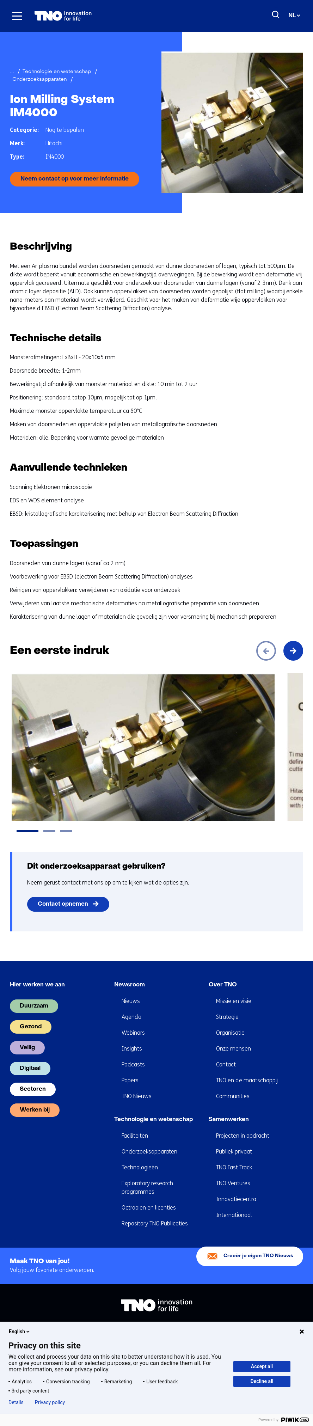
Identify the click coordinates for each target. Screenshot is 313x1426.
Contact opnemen (63, 904)
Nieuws (131, 1001)
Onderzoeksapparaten (149, 1151)
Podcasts (133, 1064)
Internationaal (234, 1215)
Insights (132, 1048)
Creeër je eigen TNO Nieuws (258, 1256)
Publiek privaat (234, 1151)
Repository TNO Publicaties (155, 1223)
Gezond (31, 1027)
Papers (130, 1080)
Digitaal (30, 1068)
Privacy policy (50, 1402)
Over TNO (223, 985)
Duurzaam (34, 1006)
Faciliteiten (135, 1135)
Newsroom (129, 985)
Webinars (133, 1032)
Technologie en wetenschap (153, 1119)
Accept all (262, 1366)
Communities (233, 1096)
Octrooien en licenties (149, 1207)
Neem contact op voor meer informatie (74, 179)
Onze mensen (233, 1048)
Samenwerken (229, 1119)
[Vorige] (266, 651)
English (20, 1331)
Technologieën (140, 1167)
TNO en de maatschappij (247, 1080)
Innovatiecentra (236, 1199)
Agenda (131, 1017)
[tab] (27, 831)
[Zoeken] (276, 14)
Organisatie (230, 1032)
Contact (226, 1064)
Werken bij (35, 1110)
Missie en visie (233, 1001)
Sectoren (33, 1089)
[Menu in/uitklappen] (17, 15)
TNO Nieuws (137, 1096)
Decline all (262, 1381)
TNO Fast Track (234, 1167)
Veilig (27, 1048)
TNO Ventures (233, 1183)
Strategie (227, 1017)
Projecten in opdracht (242, 1135)
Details (16, 1402)
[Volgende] (293, 651)
